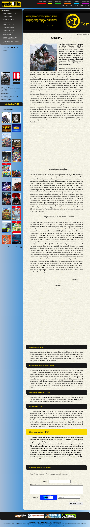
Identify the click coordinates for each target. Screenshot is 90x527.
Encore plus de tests (15, 247)
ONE (81, 6)
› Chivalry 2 (57, 285)
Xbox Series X (74, 6)
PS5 (63, 6)
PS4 (67, 6)
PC (59, 6)
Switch (87, 6)
